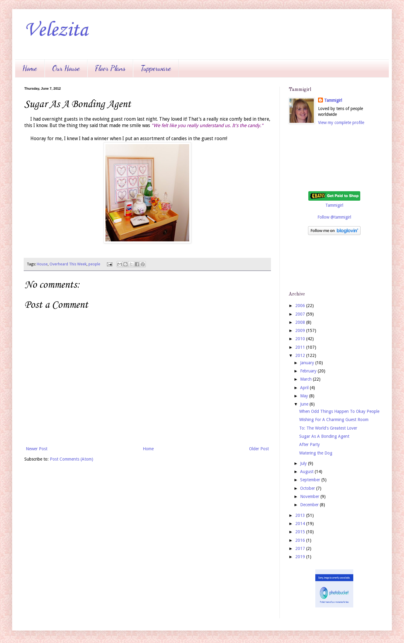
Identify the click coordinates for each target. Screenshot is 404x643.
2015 (300, 531)
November (310, 496)
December (310, 504)
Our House (66, 68)
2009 (300, 330)
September (310, 479)
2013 (300, 515)
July (304, 463)
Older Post (259, 448)
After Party (309, 444)
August (307, 471)
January (307, 362)
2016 (300, 540)
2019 (300, 556)
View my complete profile (341, 122)
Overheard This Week (68, 264)
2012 (300, 355)
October (308, 488)
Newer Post (36, 448)
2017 (300, 548)
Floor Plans (110, 68)
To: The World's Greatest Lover (328, 428)
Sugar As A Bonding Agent (324, 436)
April (305, 387)
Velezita (56, 30)
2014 (300, 523)
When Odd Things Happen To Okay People (339, 411)
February (309, 370)
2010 (300, 338)
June (305, 404)
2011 (300, 347)
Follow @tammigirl (334, 217)
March (306, 379)
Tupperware (156, 68)
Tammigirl (333, 100)
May (304, 395)
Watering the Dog (315, 453)
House (42, 264)
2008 (300, 322)
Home (29, 68)
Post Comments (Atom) (71, 459)
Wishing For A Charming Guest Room (333, 419)
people (94, 264)
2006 (300, 305)
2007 (300, 314)
